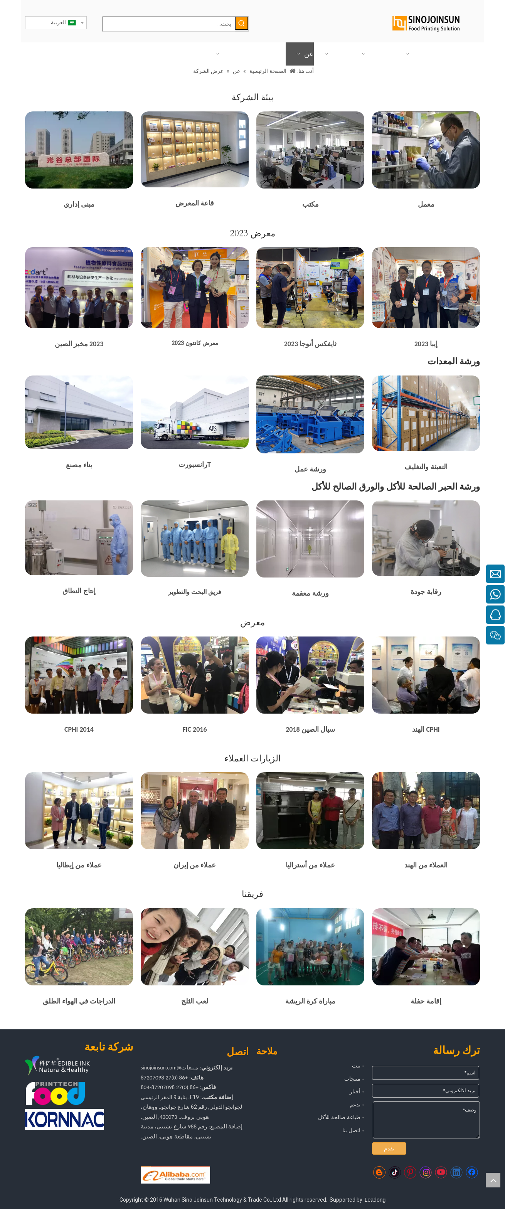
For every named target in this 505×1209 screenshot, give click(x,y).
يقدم (389, 1148)
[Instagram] (425, 1172)
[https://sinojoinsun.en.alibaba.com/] (175, 1175)
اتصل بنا (351, 1130)
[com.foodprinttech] (55, 1093)
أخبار (355, 1091)
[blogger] (379, 1172)
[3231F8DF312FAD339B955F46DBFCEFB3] (426, 287)
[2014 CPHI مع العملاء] (79, 675)
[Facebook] (472, 1172)
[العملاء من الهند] (426, 810)
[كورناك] (64, 1119)
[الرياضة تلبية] (310, 946)
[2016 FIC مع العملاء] (195, 675)
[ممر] (310, 539)
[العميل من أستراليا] (310, 810)
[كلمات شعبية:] (241, 23)
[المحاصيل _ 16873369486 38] (195, 149)
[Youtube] (441, 1172)
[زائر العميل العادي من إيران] (195, 810)
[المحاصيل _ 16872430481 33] (426, 538)
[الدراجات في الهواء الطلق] (79, 946)
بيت (356, 1066)
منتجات (352, 1079)
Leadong (375, 1200)
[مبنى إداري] (79, 150)
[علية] (426, 413)
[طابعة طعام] (79, 287)
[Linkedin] (456, 1172)
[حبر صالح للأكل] (79, 537)
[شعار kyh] (69, 1066)
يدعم (355, 1104)
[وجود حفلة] (426, 946)
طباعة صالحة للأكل (339, 1117)
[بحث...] (169, 24)
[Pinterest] (410, 1172)
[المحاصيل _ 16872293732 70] (310, 414)
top (493, 1180)
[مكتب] (310, 150)
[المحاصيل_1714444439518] (79, 412)
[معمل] (426, 150)
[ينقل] (195, 412)
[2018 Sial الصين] (310, 675)
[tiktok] (395, 1172)
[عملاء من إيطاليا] (79, 810)
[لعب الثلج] (195, 946)
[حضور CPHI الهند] (426, 675)
